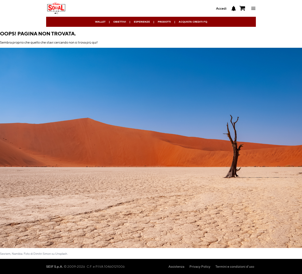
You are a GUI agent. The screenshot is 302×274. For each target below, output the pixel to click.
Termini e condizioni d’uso (234, 266)
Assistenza (176, 266)
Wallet (100, 21)
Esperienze (142, 21)
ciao (253, 8)
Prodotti (164, 21)
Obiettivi (119, 21)
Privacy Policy (199, 266)
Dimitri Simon (42, 253)
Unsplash (61, 253)
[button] (242, 8)
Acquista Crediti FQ (193, 21)
